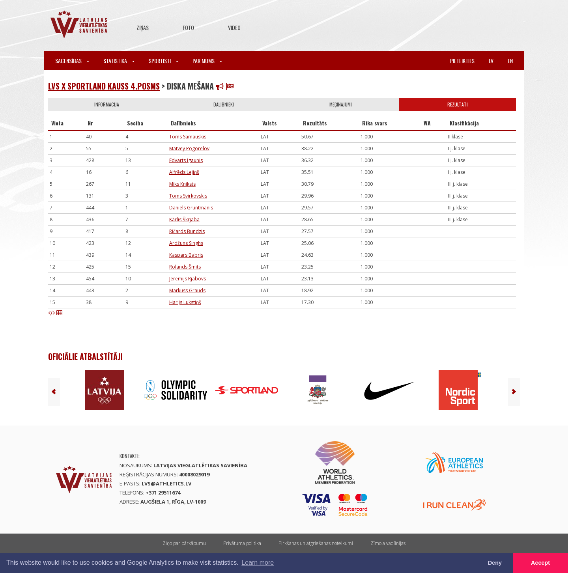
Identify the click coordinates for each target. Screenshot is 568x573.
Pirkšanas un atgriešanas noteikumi (315, 543)
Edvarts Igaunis (186, 160)
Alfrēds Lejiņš (184, 172)
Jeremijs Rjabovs (187, 278)
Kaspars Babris (186, 255)
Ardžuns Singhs (186, 243)
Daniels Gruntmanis (191, 207)
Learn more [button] (257, 562)
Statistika (119, 60)
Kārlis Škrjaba (184, 219)
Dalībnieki (223, 104)
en (510, 60)
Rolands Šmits (185, 266)
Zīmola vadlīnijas (387, 543)
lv (491, 60)
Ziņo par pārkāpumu (184, 543)
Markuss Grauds (187, 290)
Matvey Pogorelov (189, 148)
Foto (188, 27)
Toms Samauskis (187, 136)
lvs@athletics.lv (166, 483)
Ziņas (142, 27)
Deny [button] (495, 563)
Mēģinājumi (340, 104)
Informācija (106, 104)
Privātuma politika (242, 543)
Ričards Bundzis (187, 231)
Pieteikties (462, 60)
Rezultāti (457, 104)
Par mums (207, 60)
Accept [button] (540, 563)
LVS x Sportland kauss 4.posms (104, 86)
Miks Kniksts (182, 184)
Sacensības (72, 60)
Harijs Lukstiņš (185, 302)
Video (234, 27)
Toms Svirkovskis (188, 195)
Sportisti (163, 60)
